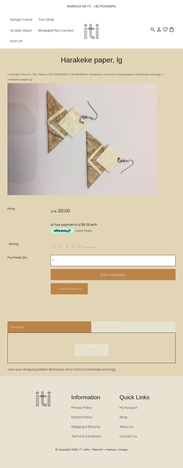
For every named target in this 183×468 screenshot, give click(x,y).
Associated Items (108, 327)
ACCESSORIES (58, 74)
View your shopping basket (27, 369)
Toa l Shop (46, 19)
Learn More (83, 231)
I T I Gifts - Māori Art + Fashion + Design (103, 449)
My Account (128, 408)
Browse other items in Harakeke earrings (84, 369)
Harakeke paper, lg (19, 79)
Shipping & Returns (85, 427)
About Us (127, 427)
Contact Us (128, 436)
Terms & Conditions (86, 436)
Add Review (91, 349)
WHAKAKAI (78, 74)
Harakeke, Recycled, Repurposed (111, 74)
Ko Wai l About (21, 30)
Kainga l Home (21, 19)
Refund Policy (81, 417)
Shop (123, 417)
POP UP (16, 41)
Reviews (17, 327)
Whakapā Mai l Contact (56, 30)
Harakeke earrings (148, 74)
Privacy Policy (81, 408)
